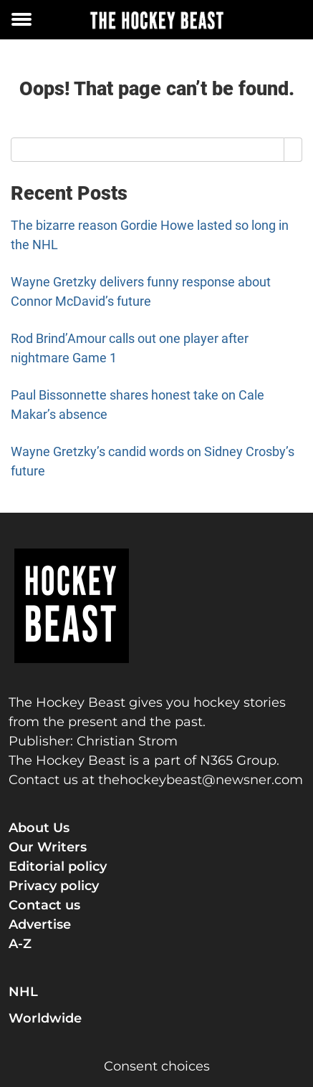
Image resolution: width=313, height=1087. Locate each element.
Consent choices (157, 1066)
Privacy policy (54, 886)
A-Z (20, 944)
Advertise (40, 924)
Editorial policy (58, 866)
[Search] (293, 149)
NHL (23, 992)
